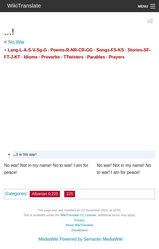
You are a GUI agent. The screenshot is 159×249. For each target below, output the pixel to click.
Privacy (80, 220)
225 (69, 194)
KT (17, 57)
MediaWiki (48, 239)
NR (74, 50)
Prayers (116, 57)
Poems (57, 50)
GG (89, 50)
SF (146, 50)
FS (113, 50)
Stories (134, 50)
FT (6, 57)
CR (81, 50)
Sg (39, 50)
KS (121, 50)
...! (15, 154)
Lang (13, 50)
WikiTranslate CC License (78, 215)
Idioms (31, 57)
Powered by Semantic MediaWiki (91, 239)
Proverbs (50, 57)
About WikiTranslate (79, 225)
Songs (103, 50)
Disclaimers (80, 230)
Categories (15, 193)
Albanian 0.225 (45, 194)
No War (16, 42)
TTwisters (74, 57)
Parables (96, 57)
